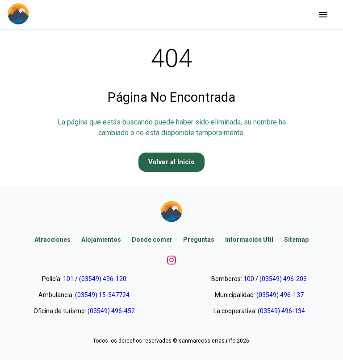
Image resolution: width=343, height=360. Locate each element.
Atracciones (52, 239)
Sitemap (296, 239)
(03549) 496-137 (280, 294)
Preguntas (198, 239)
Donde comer (152, 239)
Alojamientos (101, 239)
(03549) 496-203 (283, 278)
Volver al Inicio (171, 162)
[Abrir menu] (323, 15)
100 (248, 278)
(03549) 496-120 (102, 278)
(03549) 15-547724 (102, 294)
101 (68, 278)
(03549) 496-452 (111, 310)
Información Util (249, 239)
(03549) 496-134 (281, 310)
